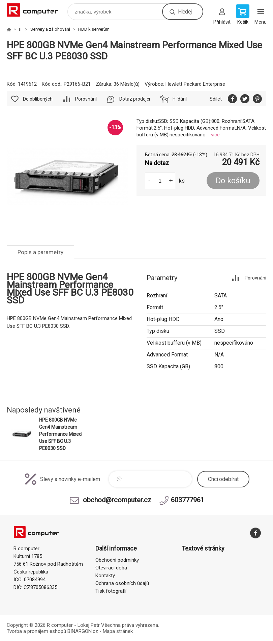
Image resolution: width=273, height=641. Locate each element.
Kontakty (105, 575)
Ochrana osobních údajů (122, 583)
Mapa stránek (118, 631)
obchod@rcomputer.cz (117, 500)
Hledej (184, 11)
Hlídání (180, 99)
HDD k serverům (94, 29)
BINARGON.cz (82, 631)
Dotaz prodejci (134, 99)
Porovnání (86, 99)
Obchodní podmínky (117, 560)
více (215, 135)
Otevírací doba (111, 568)
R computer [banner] (36, 10)
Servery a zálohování (50, 29)
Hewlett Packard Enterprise (195, 84)
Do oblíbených (38, 99)
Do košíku (233, 180)
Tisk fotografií (110, 591)
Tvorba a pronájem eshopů (36, 631)
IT (20, 29)
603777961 (187, 500)
